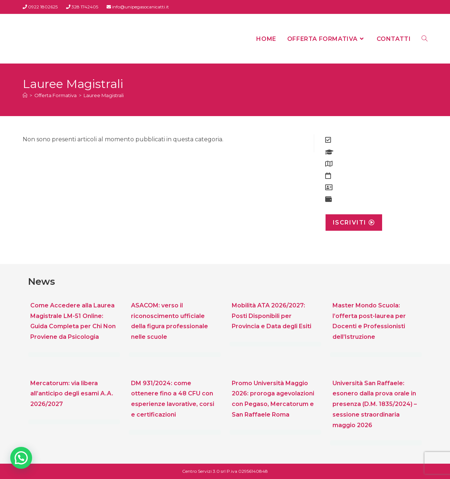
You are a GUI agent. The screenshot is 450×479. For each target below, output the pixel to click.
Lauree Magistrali (104, 95)
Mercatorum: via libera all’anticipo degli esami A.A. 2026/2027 (71, 394)
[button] (21, 458)
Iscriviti (354, 222)
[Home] (25, 95)
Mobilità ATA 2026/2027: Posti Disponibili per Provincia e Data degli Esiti (271, 316)
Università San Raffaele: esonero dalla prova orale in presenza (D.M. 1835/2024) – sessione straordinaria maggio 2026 (374, 404)
